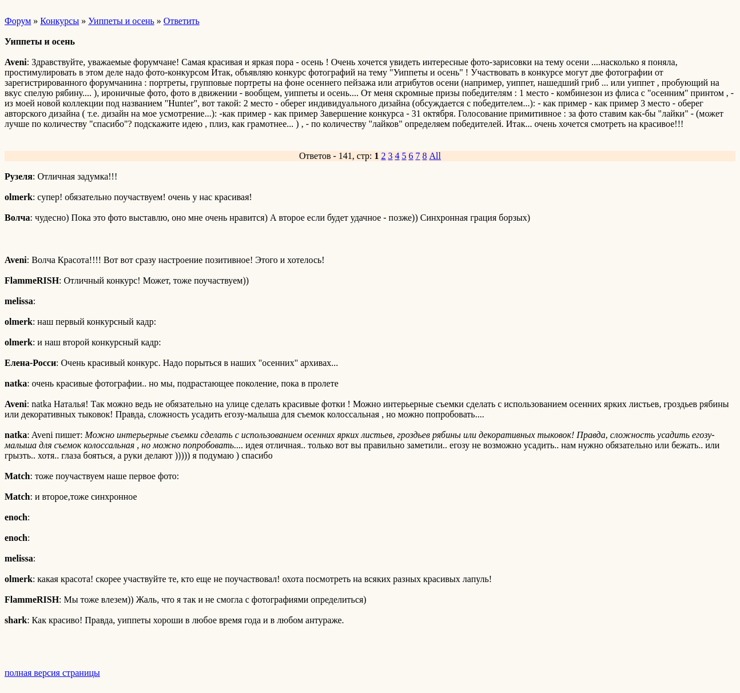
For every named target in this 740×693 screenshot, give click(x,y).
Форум (18, 21)
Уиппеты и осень (121, 21)
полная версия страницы (52, 673)
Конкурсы (59, 21)
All (435, 156)
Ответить (182, 21)
